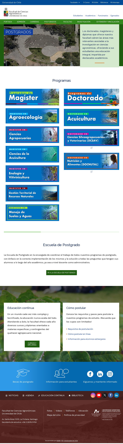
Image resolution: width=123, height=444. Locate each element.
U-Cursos (86, 2)
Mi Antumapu (115, 2)
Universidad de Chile (71, 441)
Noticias (12, 396)
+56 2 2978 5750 (29, 423)
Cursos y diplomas (32, 344)
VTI (62, 441)
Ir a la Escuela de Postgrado (61, 273)
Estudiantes (78, 16)
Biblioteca (76, 396)
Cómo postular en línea (79, 334)
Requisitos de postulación (80, 329)
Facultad (67, 22)
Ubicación (83, 411)
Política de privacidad (74, 416)
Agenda (28, 396)
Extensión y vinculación (108, 22)
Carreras (34, 22)
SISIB (58, 441)
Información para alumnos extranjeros (87, 339)
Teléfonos (70, 411)
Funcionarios (103, 16)
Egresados (115, 16)
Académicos (90, 16)
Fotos (49, 411)
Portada (8, 22)
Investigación (83, 22)
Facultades (74, 2)
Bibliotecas (104, 2)
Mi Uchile (95, 2)
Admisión (21, 22)
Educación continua (51, 396)
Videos (59, 411)
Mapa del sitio (54, 416)
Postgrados (50, 22)
